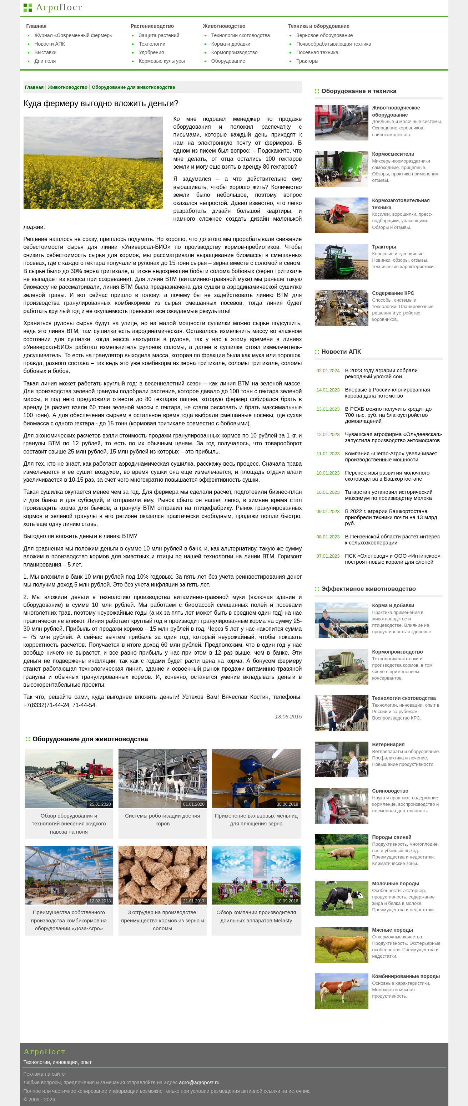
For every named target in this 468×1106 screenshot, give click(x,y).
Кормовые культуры (162, 61)
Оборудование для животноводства (133, 87)
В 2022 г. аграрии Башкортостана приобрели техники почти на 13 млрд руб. (391, 517)
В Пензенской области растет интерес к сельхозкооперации (392, 539)
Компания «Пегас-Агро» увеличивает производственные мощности (391, 456)
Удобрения (151, 52)
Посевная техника (317, 52)
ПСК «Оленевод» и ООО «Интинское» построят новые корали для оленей (393, 559)
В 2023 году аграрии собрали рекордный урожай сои (381, 373)
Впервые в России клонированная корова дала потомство (387, 392)
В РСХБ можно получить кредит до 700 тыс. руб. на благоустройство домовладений (388, 415)
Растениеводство (152, 26)
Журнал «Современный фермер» (73, 35)
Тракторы (307, 61)
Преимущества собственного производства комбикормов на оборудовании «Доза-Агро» (69, 920)
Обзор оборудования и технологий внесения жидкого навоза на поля (69, 824)
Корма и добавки (231, 44)
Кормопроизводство (234, 52)
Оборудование (228, 61)
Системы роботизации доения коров (162, 820)
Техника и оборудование (318, 26)
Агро (59, 7)
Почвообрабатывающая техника (333, 44)
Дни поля (45, 61)
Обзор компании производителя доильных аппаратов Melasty (256, 916)
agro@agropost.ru (199, 1082)
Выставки (46, 52)
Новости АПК (50, 44)
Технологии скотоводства (240, 35)
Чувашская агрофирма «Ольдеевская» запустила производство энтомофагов (393, 437)
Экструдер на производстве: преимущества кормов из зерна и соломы (162, 920)
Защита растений (159, 35)
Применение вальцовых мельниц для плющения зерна (256, 820)
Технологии (152, 44)
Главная (36, 26)
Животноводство (224, 26)
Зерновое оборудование (324, 35)
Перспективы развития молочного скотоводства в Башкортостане (387, 476)
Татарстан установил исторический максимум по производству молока (389, 495)
